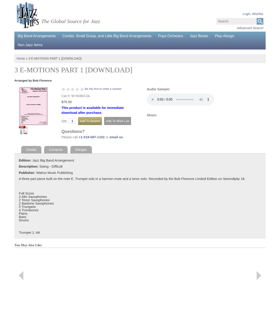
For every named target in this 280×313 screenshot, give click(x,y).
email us (116, 137)
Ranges (81, 149)
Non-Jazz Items (30, 45)
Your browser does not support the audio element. (180, 99)
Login (247, 14)
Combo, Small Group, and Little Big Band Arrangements (106, 36)
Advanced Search (250, 28)
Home (21, 58)
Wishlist (257, 14)
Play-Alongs (224, 36)
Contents (56, 149)
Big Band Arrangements (37, 36)
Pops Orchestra (170, 36)
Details (31, 149)
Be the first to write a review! (103, 89)
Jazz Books (199, 36)
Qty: (64, 121)
